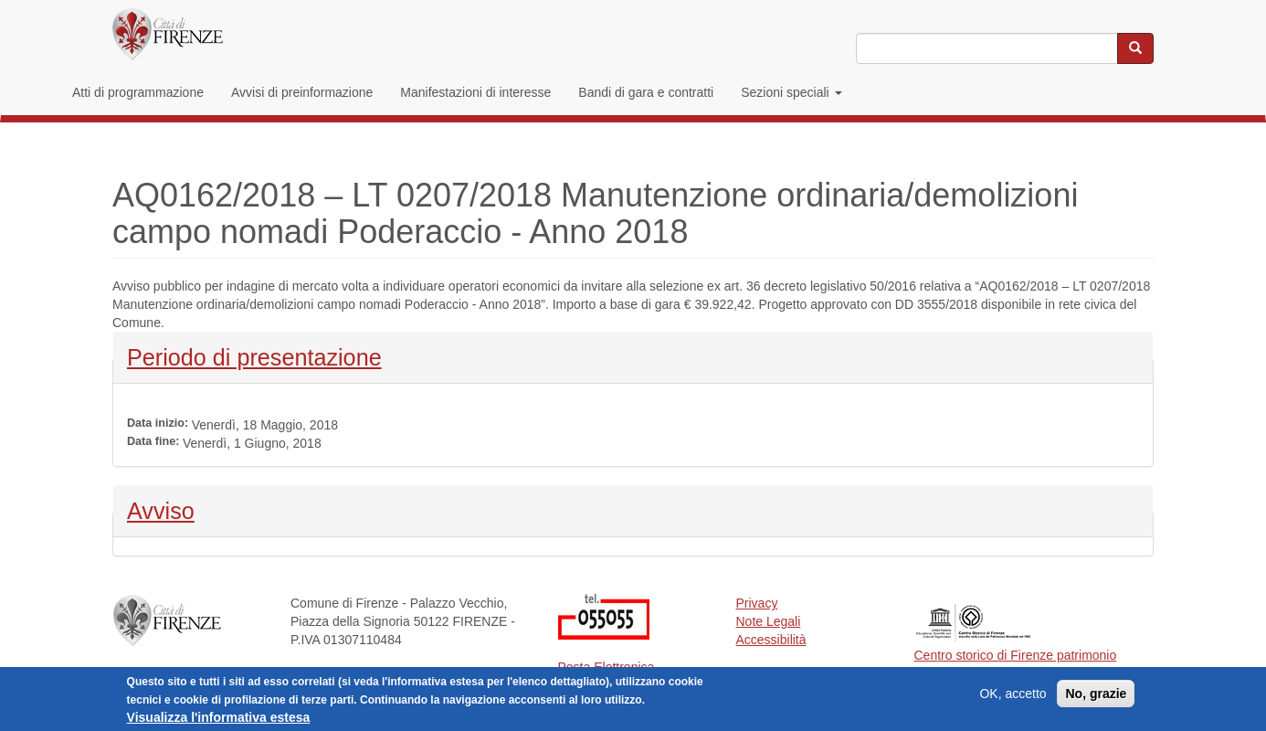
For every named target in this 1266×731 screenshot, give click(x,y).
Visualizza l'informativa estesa (219, 722)
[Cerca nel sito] (1135, 48)
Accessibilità (771, 639)
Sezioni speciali (791, 92)
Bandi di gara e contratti (645, 92)
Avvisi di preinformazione (302, 92)
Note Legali (768, 621)
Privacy (757, 603)
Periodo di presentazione (254, 355)
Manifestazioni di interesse (475, 92)
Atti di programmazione (138, 92)
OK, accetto (1012, 698)
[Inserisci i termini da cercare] (987, 48)
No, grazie (1095, 698)
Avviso (175, 509)
